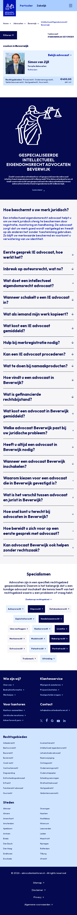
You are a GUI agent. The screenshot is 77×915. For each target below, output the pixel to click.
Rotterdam (32, 69)
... (49, 82)
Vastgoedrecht (31, 82)
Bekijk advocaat (59, 55)
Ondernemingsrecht (44, 79)
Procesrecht (28, 79)
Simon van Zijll (38, 62)
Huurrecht (43, 82)
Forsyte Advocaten (37, 66)
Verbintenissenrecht (15, 82)
